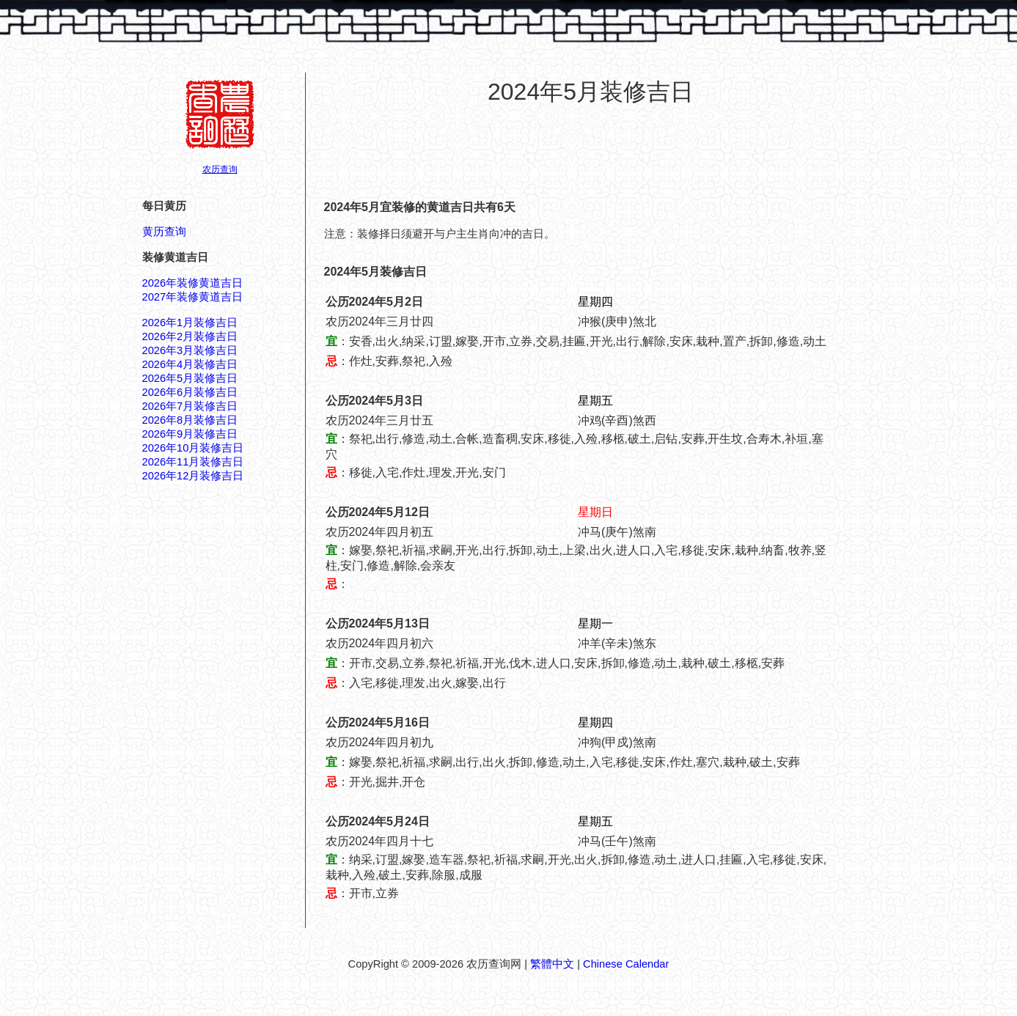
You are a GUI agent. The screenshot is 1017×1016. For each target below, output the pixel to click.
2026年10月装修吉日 (193, 448)
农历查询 (220, 169)
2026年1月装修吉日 (190, 322)
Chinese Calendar (626, 964)
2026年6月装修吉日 (190, 392)
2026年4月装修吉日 (190, 364)
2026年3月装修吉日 (190, 350)
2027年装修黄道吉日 (192, 297)
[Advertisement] (591, 153)
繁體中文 (552, 964)
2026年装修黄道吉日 (192, 283)
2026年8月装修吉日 (190, 420)
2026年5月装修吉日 (190, 378)
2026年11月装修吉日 (193, 462)
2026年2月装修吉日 (190, 336)
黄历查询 (164, 232)
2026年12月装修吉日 (193, 476)
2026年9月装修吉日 (190, 434)
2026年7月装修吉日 (190, 406)
